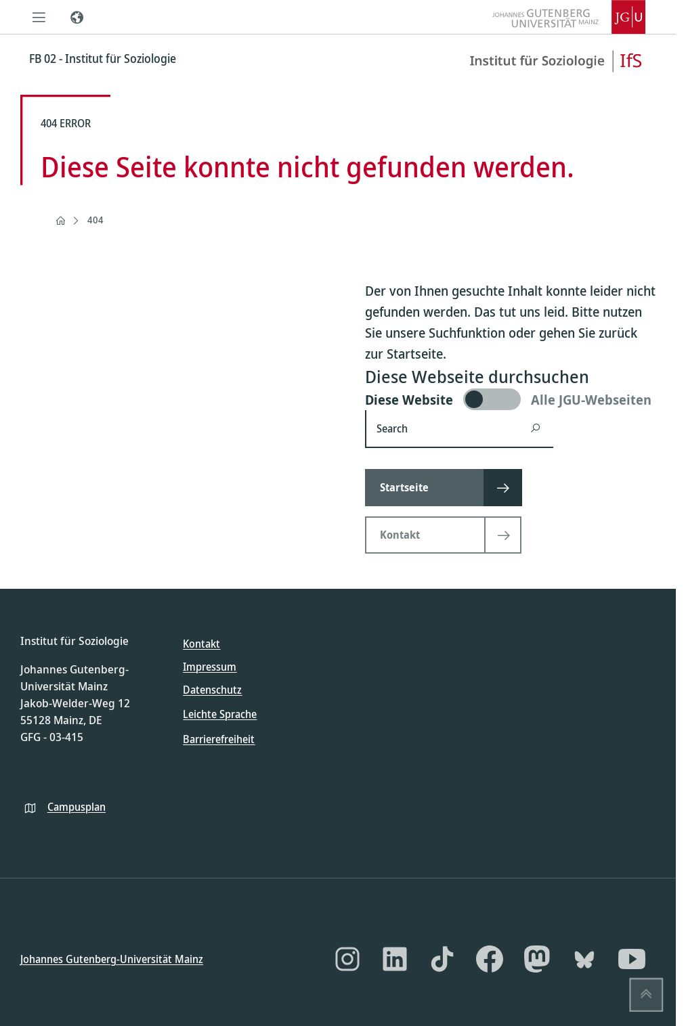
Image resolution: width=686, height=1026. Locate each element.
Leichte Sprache (220, 714)
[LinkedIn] (394, 959)
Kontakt (201, 643)
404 (95, 219)
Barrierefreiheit (219, 738)
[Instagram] (347, 959)
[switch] (510, 399)
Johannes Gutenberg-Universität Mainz (111, 958)
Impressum (209, 666)
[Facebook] (489, 959)
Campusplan (76, 806)
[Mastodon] (537, 959)
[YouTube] (631, 959)
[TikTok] (442, 959)
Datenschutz (212, 689)
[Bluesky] (584, 959)
